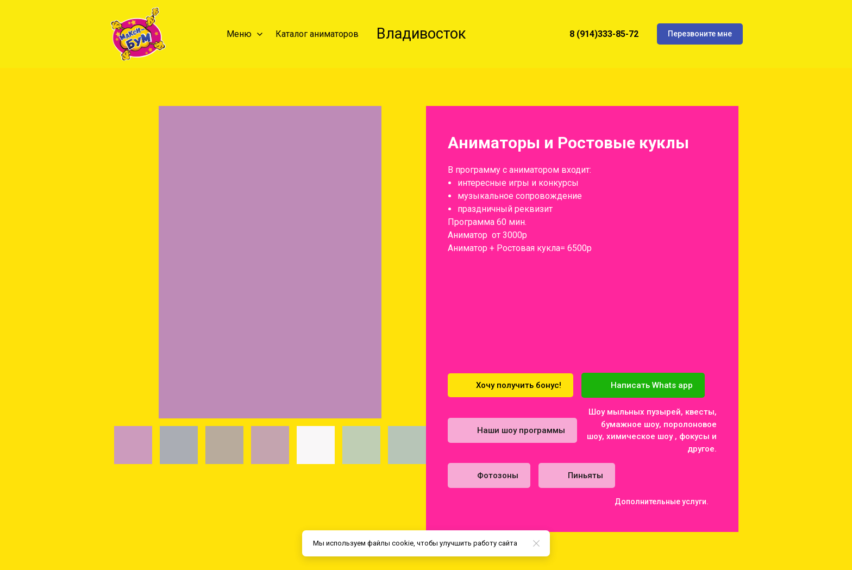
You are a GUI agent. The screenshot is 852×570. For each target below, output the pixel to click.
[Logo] (137, 33)
